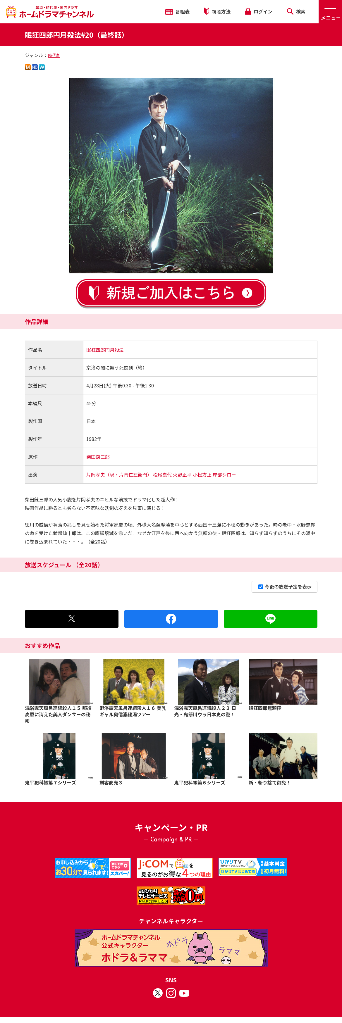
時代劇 (54, 55)
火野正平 (182, 474)
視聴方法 (217, 11)
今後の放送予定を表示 (285, 586)
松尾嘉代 (162, 474)
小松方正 (202, 474)
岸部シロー (224, 474)
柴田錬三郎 (98, 456)
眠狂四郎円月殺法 (105, 349)
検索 (296, 11)
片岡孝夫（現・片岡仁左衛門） (119, 474)
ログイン (258, 11)
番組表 (177, 11)
